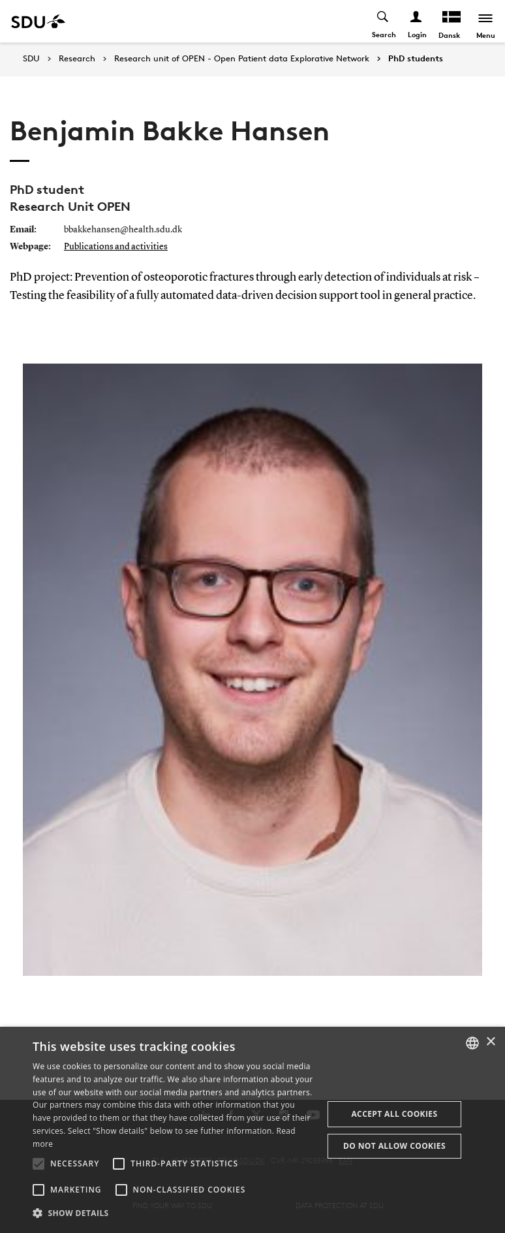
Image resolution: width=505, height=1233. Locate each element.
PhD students (415, 58)
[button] (38, 1164)
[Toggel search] (383, 21)
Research (77, 58)
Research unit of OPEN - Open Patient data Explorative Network (241, 58)
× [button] (490, 1042)
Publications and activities (116, 246)
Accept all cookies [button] (394, 1113)
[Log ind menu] (416, 21)
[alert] (252, 1130)
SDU (31, 58)
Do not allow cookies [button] (394, 1145)
